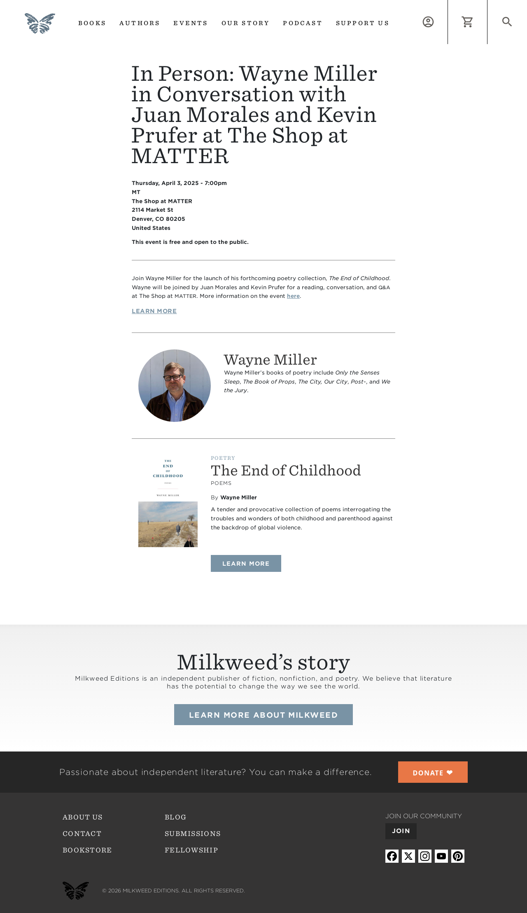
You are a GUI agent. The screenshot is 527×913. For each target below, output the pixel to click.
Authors (139, 23)
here (293, 296)
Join (401, 831)
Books (92, 23)
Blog (176, 817)
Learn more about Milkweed (263, 715)
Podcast (302, 23)
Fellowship (191, 850)
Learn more (251, 563)
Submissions (193, 834)
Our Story (246, 23)
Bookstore (87, 850)
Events (190, 23)
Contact (82, 834)
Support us (362, 23)
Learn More (154, 311)
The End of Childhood (285, 470)
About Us (83, 817)
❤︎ (433, 772)
